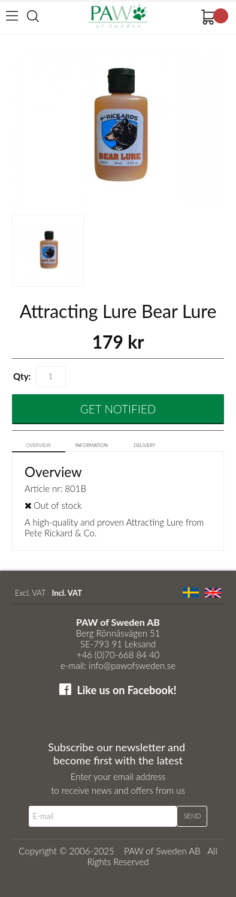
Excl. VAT (30, 593)
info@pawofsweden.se (132, 665)
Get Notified (118, 409)
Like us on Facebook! (126, 690)
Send (192, 816)
